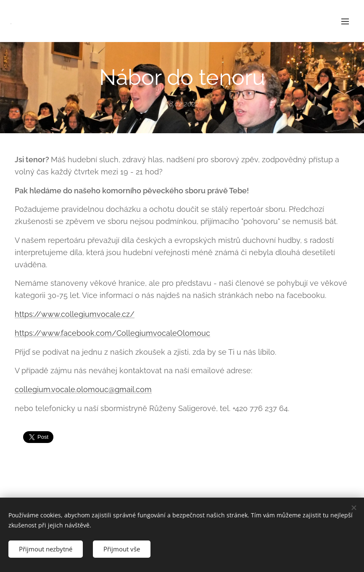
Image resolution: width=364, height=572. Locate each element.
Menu (345, 21)
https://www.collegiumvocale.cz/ (75, 314)
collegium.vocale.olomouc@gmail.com (83, 389)
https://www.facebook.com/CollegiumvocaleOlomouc (112, 333)
